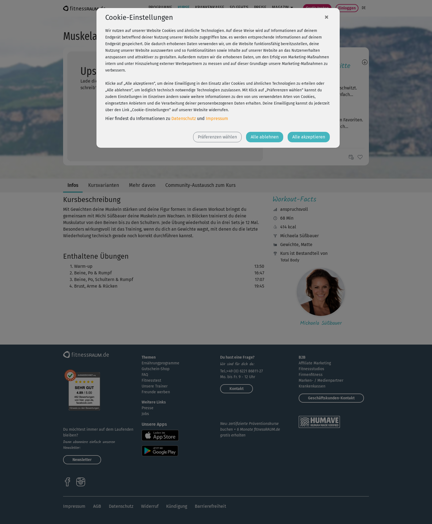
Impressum (217, 118)
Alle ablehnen (265, 137)
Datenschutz (183, 118)
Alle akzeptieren (308, 137)
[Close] (326, 16)
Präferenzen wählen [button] (217, 137)
